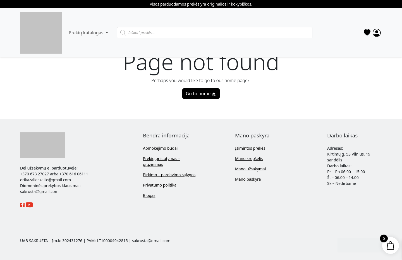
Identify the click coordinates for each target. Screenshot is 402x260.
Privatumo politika (159, 185)
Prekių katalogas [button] (86, 33)
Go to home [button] (201, 93)
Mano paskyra (248, 179)
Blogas (149, 195)
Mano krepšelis (249, 158)
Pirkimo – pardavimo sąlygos (169, 174)
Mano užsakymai (250, 168)
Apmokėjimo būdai (160, 148)
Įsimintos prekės (250, 148)
